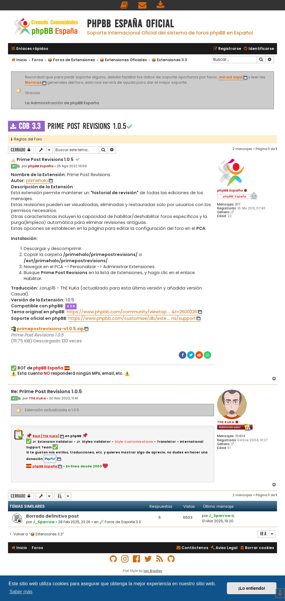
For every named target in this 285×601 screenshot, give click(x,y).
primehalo (37, 181)
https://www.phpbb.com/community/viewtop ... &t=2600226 (132, 312)
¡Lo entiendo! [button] (251, 588)
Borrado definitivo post (52, 516)
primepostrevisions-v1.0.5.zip (50, 329)
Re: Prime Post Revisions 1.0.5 (46, 392)
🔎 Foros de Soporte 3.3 (120, 521)
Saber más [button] (20, 591)
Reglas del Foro (26, 139)
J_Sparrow (44, 521)
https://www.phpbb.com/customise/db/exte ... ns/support (132, 318)
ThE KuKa (225, 422)
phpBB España (230, 190)
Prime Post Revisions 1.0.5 (86, 126)
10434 (240, 436)
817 (237, 204)
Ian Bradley (153, 570)
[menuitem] (124, 5)
